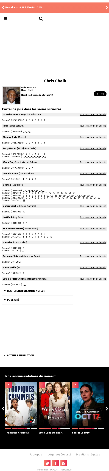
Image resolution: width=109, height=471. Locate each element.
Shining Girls (10, 137)
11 (39, 190)
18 (62, 193)
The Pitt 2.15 (34, 7)
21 (74, 193)
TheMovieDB (66, 470)
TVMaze (54, 470)
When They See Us (13, 162)
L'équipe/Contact (59, 454)
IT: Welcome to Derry (14, 114)
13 (54, 193)
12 (43, 190)
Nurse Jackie (9, 267)
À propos (36, 454)
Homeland (8, 242)
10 (42, 193)
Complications (10, 173)
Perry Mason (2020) (13, 148)
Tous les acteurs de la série (93, 114)
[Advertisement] (54, 50)
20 (70, 193)
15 (68, 195)
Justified (7, 217)
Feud (5, 126)
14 (58, 193)
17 (75, 195)
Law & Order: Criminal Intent (18, 279)
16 (72, 195)
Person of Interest (13, 256)
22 (92, 195)
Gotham (7, 185)
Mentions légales (88, 454)
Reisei (9, 7)
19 (66, 193)
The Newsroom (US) (13, 228)
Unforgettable (11, 206)
